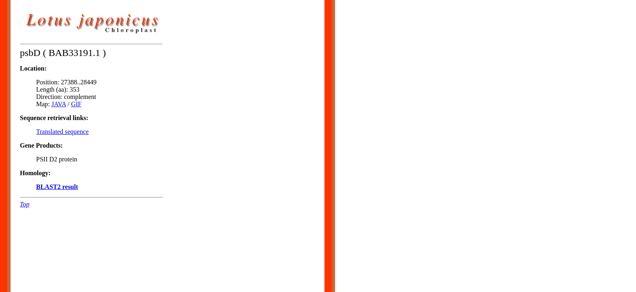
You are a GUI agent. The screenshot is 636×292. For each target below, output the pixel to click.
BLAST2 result (57, 186)
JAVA (59, 104)
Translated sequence (62, 131)
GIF (76, 104)
